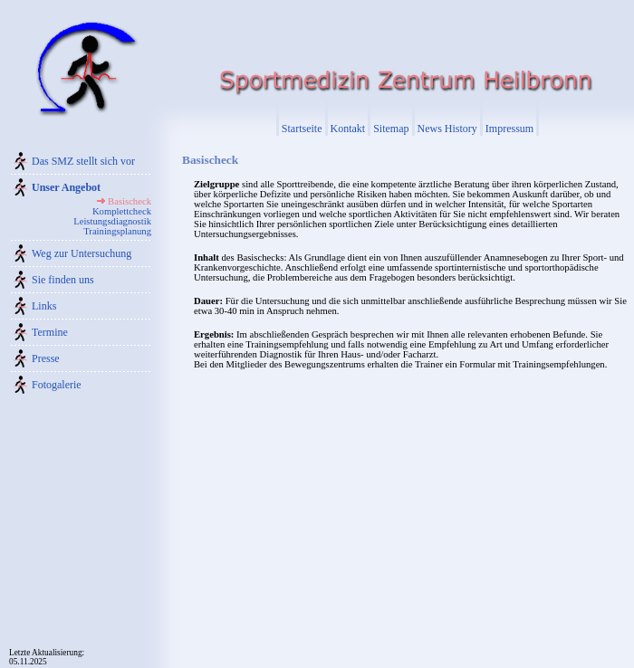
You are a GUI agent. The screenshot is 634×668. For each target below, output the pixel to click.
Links (44, 306)
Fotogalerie (57, 384)
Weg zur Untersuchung (81, 253)
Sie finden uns (63, 279)
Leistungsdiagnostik (112, 221)
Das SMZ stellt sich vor (83, 161)
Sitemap (390, 128)
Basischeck (129, 201)
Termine (50, 332)
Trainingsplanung (117, 231)
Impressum (509, 128)
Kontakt (348, 128)
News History (447, 128)
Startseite (302, 128)
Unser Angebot (66, 187)
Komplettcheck (121, 211)
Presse (46, 358)
